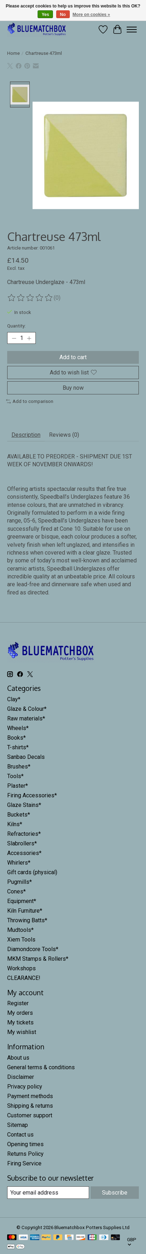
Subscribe (114, 1193)
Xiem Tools (21, 940)
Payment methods (30, 1097)
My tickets (20, 1023)
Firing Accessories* (32, 796)
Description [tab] (25, 435)
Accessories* (24, 853)
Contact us (20, 1135)
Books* (16, 738)
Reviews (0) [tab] (64, 435)
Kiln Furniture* (24, 911)
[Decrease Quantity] (14, 338)
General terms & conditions (41, 1068)
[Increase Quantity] (29, 338)
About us (18, 1058)
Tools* (15, 776)
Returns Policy (25, 1154)
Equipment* (21, 901)
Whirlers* (18, 863)
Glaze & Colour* (27, 709)
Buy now (73, 388)
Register (18, 1004)
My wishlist (21, 1033)
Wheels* (18, 728)
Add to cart (73, 358)
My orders (20, 1014)
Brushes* (18, 767)
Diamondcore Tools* (32, 949)
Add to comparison (29, 402)
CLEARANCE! (23, 978)
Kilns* (14, 825)
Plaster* (17, 786)
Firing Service (24, 1164)
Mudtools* (20, 930)
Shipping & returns (30, 1106)
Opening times (25, 1145)
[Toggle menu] (132, 29)
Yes (45, 14)
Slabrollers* (22, 844)
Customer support (29, 1116)
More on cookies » (91, 14)
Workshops (21, 969)
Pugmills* (19, 882)
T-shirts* (18, 748)
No (63, 14)
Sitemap (17, 1126)
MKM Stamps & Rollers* (37, 959)
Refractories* (24, 834)
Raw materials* (26, 719)
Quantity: (16, 327)
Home (13, 53)
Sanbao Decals (26, 757)
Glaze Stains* (24, 805)
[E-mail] (48, 1193)
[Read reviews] (30, 298)
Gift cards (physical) (32, 873)
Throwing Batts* (27, 921)
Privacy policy (24, 1087)
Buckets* (18, 815)
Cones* (16, 892)
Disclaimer (20, 1078)
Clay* (13, 700)
